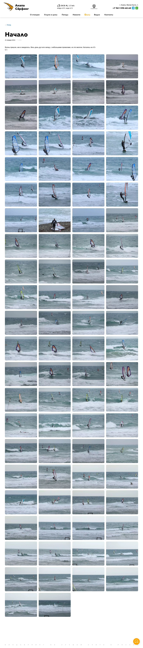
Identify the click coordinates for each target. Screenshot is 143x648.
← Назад (8, 25)
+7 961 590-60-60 (122, 8)
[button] (26, 7)
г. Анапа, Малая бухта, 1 (129, 5)
